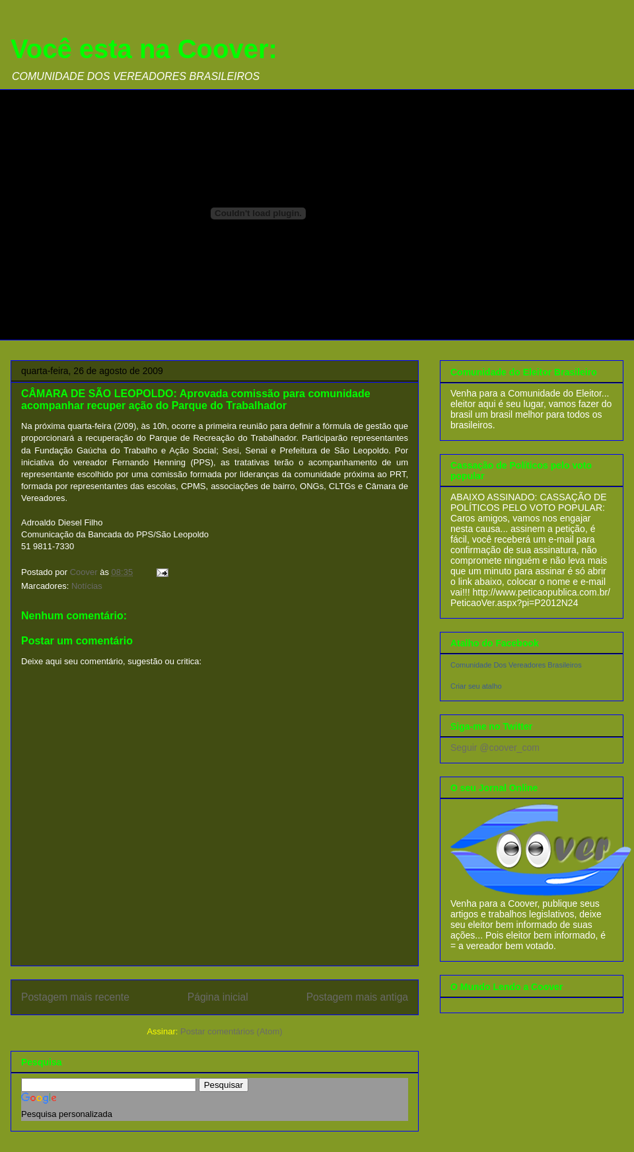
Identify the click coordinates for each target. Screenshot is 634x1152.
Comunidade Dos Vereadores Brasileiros (516, 665)
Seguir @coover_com (495, 747)
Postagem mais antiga (357, 997)
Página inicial (218, 997)
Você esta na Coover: (144, 48)
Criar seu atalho (476, 686)
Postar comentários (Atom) (231, 1031)
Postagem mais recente (75, 997)
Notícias (86, 586)
